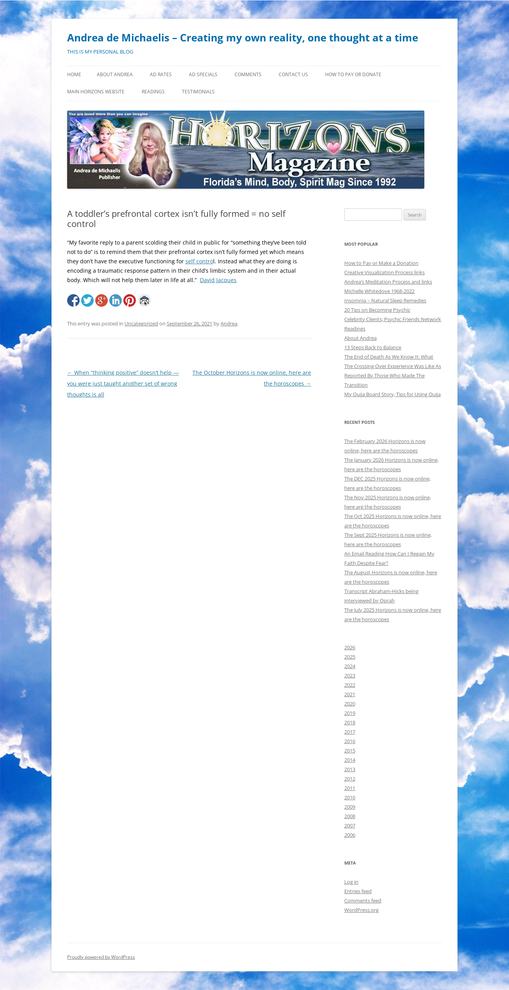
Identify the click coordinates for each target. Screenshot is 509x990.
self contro (199, 261)
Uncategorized (141, 323)
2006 (349, 834)
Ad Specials (203, 74)
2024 (349, 666)
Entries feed (358, 891)
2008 (349, 816)
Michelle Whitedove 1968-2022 (379, 291)
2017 (349, 731)
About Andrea (115, 74)
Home (74, 74)
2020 (349, 703)
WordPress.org (361, 909)
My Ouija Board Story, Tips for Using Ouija (392, 394)
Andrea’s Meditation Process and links (388, 281)
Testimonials (198, 91)
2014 (349, 759)
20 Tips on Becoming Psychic (377, 309)
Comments (248, 74)
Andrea (229, 323)
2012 (349, 778)
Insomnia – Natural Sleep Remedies (385, 300)
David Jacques (218, 280)
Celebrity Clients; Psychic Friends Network (392, 319)
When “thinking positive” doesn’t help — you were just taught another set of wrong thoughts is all (123, 383)
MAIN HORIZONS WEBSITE (96, 91)
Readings (153, 91)
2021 (349, 694)
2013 (349, 769)
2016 (349, 741)
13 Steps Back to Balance (372, 347)
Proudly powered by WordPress (101, 957)
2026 (349, 647)
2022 (349, 684)
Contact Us (293, 74)
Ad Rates (161, 74)
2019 (349, 713)
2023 (349, 675)
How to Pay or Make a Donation (381, 262)
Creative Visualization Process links (384, 272)
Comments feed (362, 900)
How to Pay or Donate (353, 74)
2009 (349, 806)
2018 (349, 722)
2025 (349, 656)
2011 (349, 788)
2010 (349, 797)
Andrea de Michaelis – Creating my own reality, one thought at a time (242, 37)
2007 (349, 825)
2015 (349, 750)
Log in (351, 881)
